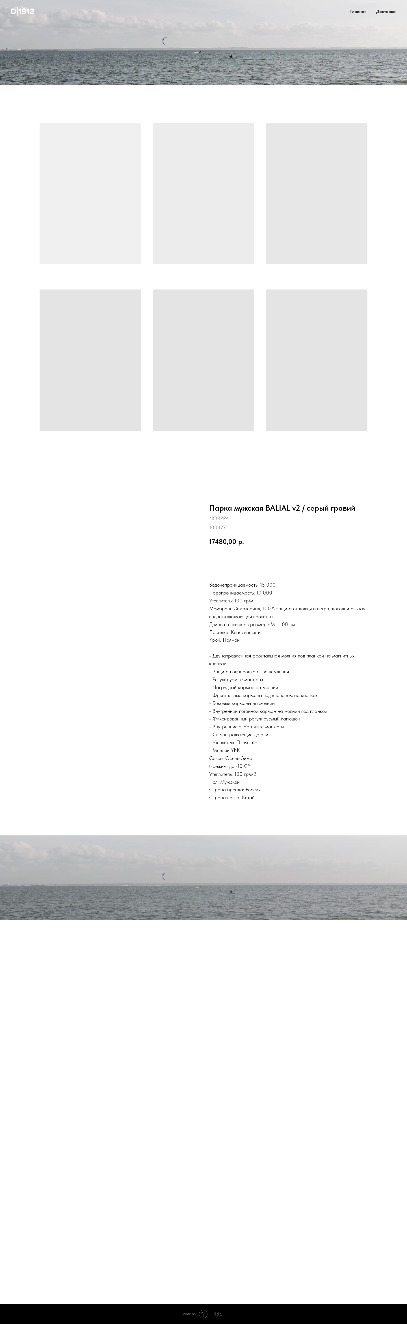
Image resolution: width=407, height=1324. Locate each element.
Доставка (386, 11)
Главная (358, 11)
